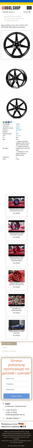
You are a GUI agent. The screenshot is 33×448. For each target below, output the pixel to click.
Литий (18, 126)
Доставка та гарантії (9, 351)
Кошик (26, 12)
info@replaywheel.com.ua (15, 415)
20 (16, 132)
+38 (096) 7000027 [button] (12, 418)
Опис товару (6, 344)
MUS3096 (18, 130)
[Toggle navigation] (29, 8)
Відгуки (4, 347)
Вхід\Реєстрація (9, 12)
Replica (18, 128)
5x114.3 (18, 135)
